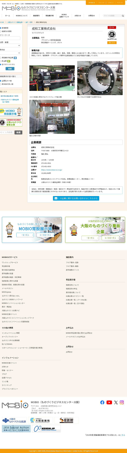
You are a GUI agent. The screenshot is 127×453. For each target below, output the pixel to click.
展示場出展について (73, 292)
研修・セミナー (7, 370)
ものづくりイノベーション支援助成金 (15, 322)
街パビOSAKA (7, 344)
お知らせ (78, 15)
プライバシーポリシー (10, 389)
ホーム (7, 15)
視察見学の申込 (71, 289)
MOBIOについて (22, 15)
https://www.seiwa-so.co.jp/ (51, 170)
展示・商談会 (7, 307)
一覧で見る (25, 235)
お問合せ (91, 15)
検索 (10, 69)
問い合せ (112, 42)
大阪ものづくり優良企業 (14, 22)
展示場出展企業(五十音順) (9, 96)
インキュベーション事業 (11, 333)
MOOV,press (6, 292)
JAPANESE (91, 2)
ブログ (4, 374)
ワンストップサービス (10, 262)
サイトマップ (7, 385)
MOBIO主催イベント (64, 15)
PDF (112, 27)
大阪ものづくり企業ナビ (11, 310)
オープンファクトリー (10, 337)
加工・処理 (29, 22)
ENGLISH (101, 2)
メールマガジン (7, 288)
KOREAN (120, 2)
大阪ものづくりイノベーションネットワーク (18, 318)
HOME (2, 22)
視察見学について (72, 285)
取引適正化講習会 (8, 270)
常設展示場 (50, 15)
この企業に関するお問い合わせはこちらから (76, 198)
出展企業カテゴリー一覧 (75, 296)
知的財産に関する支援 (10, 281)
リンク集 (5, 381)
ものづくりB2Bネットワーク (12, 299)
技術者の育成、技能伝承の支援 (13, 285)
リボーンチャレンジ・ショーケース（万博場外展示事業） (23, 348)
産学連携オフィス (72, 270)
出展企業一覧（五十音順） (75, 303)
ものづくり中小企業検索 (11, 340)
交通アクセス (7, 378)
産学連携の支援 (7, 273)
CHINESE (111, 2)
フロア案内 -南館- (72, 266)
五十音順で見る (45, 235)
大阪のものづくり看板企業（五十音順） (9, 100)
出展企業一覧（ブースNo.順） (77, 300)
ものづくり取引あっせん (11, 296)
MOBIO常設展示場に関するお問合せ (79, 333)
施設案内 (36, 15)
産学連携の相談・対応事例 (11, 277)
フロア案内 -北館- (72, 262)
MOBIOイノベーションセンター (13, 303)
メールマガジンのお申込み (75, 337)
